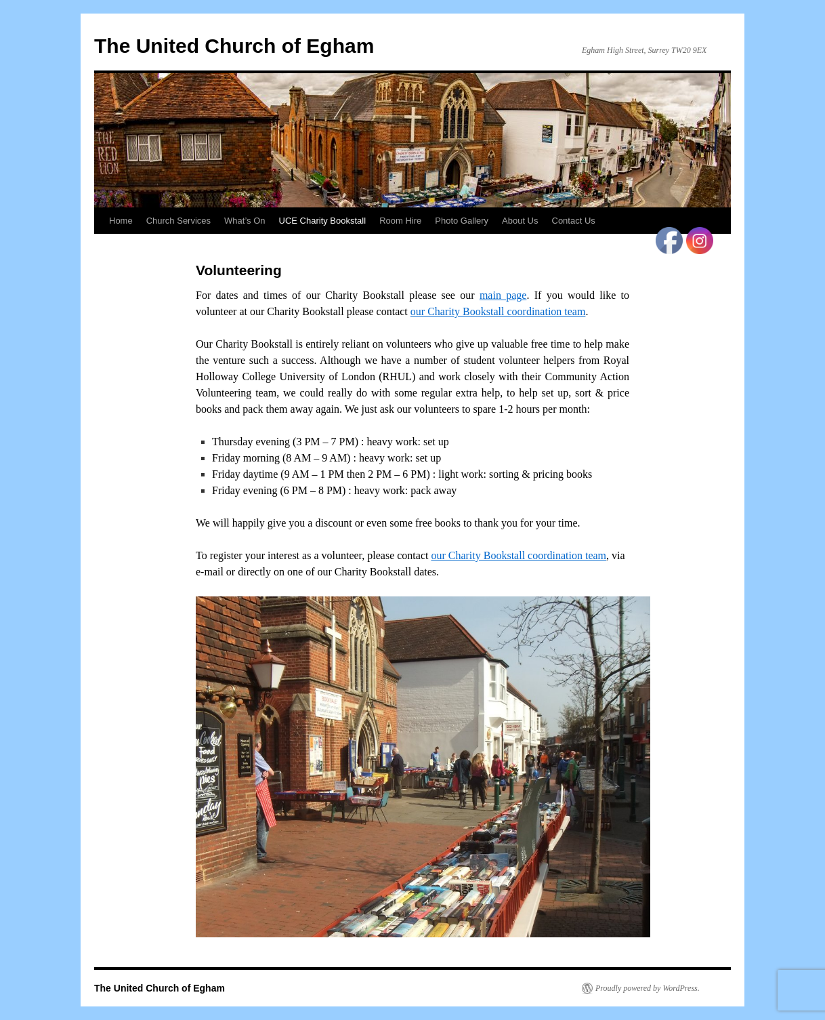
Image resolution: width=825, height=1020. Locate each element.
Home (121, 221)
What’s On (244, 221)
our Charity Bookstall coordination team (498, 311)
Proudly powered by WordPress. (647, 988)
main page (503, 295)
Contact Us (573, 221)
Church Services (178, 221)
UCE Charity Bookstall (322, 221)
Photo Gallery (461, 221)
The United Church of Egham (234, 46)
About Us (520, 221)
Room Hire (400, 221)
